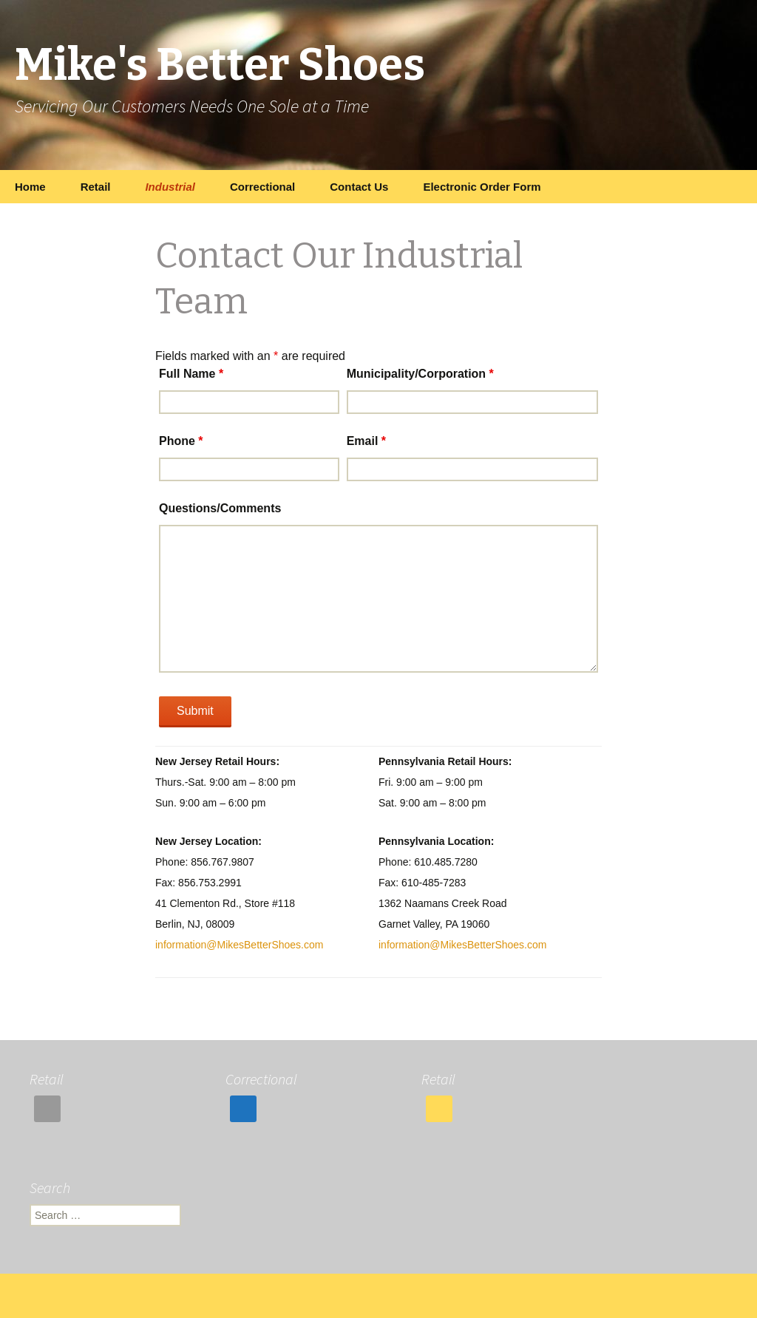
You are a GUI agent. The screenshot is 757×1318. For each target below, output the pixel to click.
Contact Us (359, 186)
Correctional (262, 186)
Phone (181, 441)
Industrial (170, 186)
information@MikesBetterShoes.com (239, 945)
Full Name (191, 373)
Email (366, 441)
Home (30, 186)
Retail (96, 186)
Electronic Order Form (481, 186)
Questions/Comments (220, 508)
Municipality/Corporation (420, 373)
